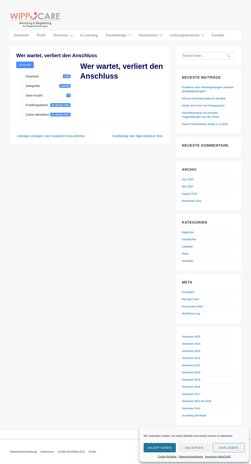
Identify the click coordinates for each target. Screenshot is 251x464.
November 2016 (191, 200)
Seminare (63, 35)
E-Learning (89, 35)
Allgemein (188, 232)
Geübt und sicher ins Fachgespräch (203, 105)
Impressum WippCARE (218, 456)
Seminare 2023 (191, 351)
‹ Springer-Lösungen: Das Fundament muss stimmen (50, 136)
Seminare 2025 (191, 336)
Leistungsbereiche (187, 35)
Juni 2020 (188, 179)
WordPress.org (191, 313)
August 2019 (189, 193)
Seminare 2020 (191, 372)
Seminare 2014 (191, 408)
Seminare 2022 (191, 358)
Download (25, 64)
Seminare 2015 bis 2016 (196, 401)
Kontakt (218, 35)
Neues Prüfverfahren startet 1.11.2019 (205, 124)
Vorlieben (229, 447)
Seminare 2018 (191, 386)
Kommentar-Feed (192, 306)
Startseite (21, 35)
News (185, 253)
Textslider (187, 260)
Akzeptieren (160, 447)
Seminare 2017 (191, 394)
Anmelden (188, 292)
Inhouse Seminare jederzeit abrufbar (204, 98)
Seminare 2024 (191, 343)
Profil (41, 35)
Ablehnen (194, 447)
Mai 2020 (187, 186)
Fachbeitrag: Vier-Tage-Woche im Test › (138, 136)
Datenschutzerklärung (191, 456)
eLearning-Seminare (194, 415)
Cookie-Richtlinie (167, 456)
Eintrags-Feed (190, 299)
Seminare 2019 (191, 379)
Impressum (47, 451)
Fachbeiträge (119, 35)
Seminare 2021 (191, 365)
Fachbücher (151, 35)
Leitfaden (187, 246)
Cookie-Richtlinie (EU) (71, 451)
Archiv (92, 451)
